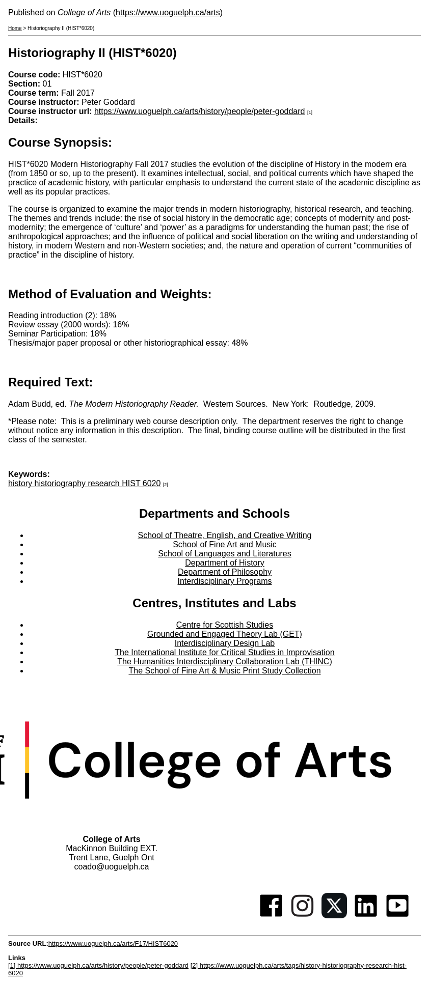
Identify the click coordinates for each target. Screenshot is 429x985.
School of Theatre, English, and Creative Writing (225, 535)
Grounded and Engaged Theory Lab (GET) (224, 634)
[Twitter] (334, 915)
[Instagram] (302, 915)
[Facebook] (271, 915)
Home (15, 28)
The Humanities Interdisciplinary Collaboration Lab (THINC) (224, 661)
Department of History (224, 562)
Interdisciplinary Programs (225, 581)
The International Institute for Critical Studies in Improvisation (224, 652)
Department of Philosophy (225, 572)
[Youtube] (397, 915)
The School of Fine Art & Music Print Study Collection (224, 670)
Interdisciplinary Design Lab (225, 643)
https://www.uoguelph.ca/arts (168, 12)
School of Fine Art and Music (225, 544)
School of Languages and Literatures (224, 553)
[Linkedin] (366, 915)
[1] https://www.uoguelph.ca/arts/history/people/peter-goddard (98, 965)
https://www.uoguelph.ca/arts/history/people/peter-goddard (199, 111)
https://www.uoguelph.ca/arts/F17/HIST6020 (113, 943)
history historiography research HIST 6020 (84, 483)
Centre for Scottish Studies (224, 625)
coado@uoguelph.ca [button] (111, 866)
